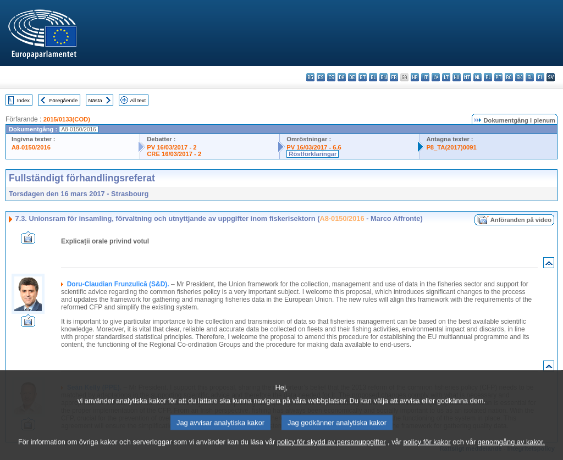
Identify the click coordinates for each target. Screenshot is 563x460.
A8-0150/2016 (31, 147)
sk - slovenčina (519, 77)
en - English (383, 77)
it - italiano (425, 77)
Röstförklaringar (312, 154)
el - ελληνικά (373, 77)
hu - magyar (456, 77)
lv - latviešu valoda (436, 77)
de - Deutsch (352, 77)
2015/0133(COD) (66, 119)
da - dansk (342, 77)
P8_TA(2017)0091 (451, 147)
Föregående (63, 100)
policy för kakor (427, 450)
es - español (321, 77)
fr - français (394, 77)
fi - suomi (540, 77)
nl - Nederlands (477, 77)
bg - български (310, 77)
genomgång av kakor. (511, 450)
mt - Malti (467, 77)
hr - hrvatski (415, 77)
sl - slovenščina (530, 77)
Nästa (95, 100)
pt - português (498, 77)
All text (138, 100)
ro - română (509, 77)
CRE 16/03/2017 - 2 (174, 154)
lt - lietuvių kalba (446, 77)
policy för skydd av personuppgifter (331, 450)
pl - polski (488, 77)
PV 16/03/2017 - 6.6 (313, 147)
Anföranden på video (520, 220)
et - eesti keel (362, 77)
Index (23, 100)
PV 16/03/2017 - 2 (171, 147)
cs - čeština (331, 77)
